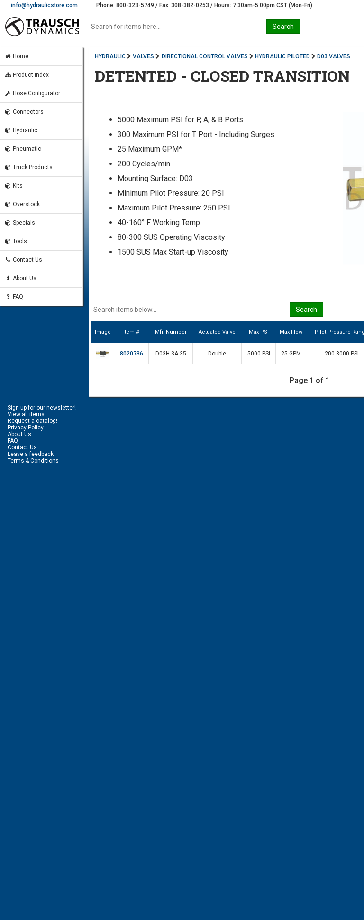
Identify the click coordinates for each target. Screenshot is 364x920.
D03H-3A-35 (170, 353)
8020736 (131, 353)
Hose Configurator (32, 93)
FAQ (13, 296)
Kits (13, 185)
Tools (15, 241)
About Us (20, 278)
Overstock (22, 204)
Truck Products (28, 167)
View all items (26, 414)
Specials (19, 222)
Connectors (24, 112)
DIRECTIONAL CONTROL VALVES (205, 56)
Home (16, 56)
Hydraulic (20, 130)
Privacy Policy (26, 427)
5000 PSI (258, 353)
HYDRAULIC (110, 56)
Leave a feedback (31, 454)
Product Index (26, 75)
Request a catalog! (32, 421)
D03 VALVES (333, 56)
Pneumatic (22, 149)
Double (217, 353)
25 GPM (291, 353)
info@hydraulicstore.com (44, 5)
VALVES (143, 56)
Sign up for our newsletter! (42, 407)
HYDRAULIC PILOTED (282, 56)
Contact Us (23, 259)
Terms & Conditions (33, 460)
